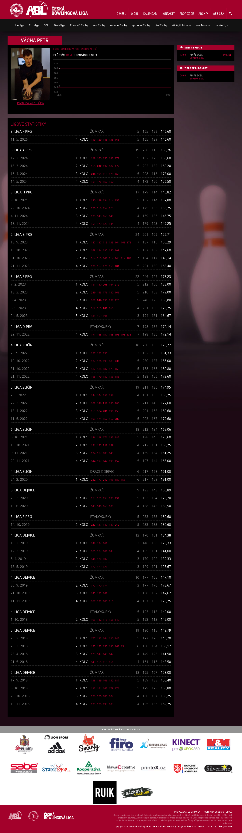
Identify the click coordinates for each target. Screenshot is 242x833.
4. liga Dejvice (23, 535)
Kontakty (168, 14)
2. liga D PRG (22, 326)
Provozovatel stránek (187, 811)
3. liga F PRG (21, 131)
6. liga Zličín (22, 429)
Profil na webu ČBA (30, 103)
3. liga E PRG (21, 516)
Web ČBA (218, 14)
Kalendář (150, 14)
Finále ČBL (196, 54)
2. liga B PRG (21, 234)
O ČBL (135, 14)
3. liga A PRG (21, 150)
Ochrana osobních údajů (218, 811)
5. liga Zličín (22, 387)
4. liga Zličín (22, 345)
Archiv (203, 14)
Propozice (186, 14)
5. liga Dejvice (23, 490)
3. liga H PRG (22, 192)
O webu (121, 14)
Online (227, 54)
